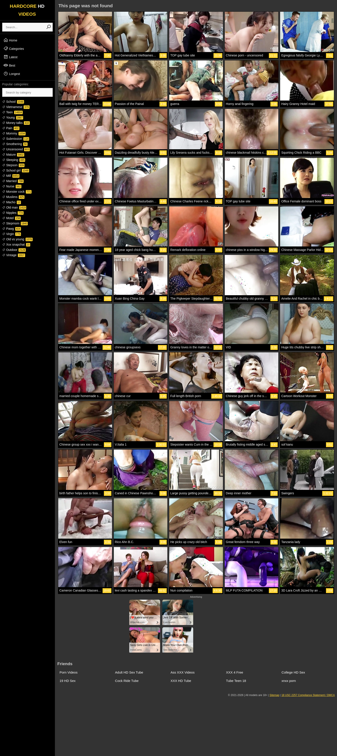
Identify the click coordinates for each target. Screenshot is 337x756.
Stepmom (15, 223)
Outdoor (14, 250)
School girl (15, 170)
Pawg (11, 228)
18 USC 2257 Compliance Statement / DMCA (308, 695)
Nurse (11, 186)
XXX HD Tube (180, 681)
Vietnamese (16, 107)
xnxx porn (288, 681)
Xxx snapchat (16, 244)
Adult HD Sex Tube (129, 672)
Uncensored (16, 149)
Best (9, 65)
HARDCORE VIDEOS (27, 10)
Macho (11, 202)
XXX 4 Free (234, 672)
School (13, 101)
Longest (11, 73)
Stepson (13, 165)
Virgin (11, 234)
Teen (12, 112)
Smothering (15, 144)
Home (10, 40)
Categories (13, 48)
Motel (11, 218)
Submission (15, 138)
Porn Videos (68, 672)
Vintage (13, 255)
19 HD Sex (68, 681)
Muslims (13, 197)
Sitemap (274, 695)
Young (12, 117)
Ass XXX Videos (182, 672)
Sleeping (13, 160)
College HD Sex (293, 672)
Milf (10, 175)
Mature (13, 154)
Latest (10, 56)
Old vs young (17, 239)
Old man (14, 207)
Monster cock (17, 191)
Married (13, 181)
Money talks (16, 123)
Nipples (13, 213)
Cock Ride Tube (127, 681)
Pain (10, 128)
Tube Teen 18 (236, 681)
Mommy (14, 133)
